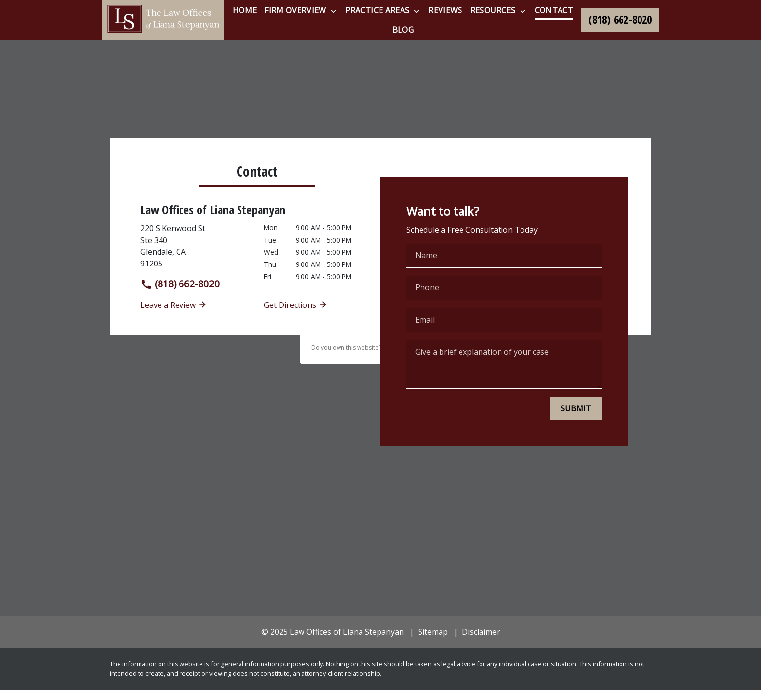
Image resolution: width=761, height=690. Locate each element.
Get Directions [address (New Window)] (296, 305)
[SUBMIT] (576, 408)
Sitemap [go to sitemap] (433, 632)
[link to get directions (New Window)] (194, 246)
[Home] (244, 10)
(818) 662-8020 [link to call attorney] (180, 283)
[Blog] (403, 30)
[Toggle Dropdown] (333, 10)
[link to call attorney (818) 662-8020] (620, 20)
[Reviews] (445, 10)
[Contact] (554, 10)
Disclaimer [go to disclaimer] (481, 632)
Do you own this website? (346, 348)
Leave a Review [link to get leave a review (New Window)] (173, 305)
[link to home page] (163, 20)
